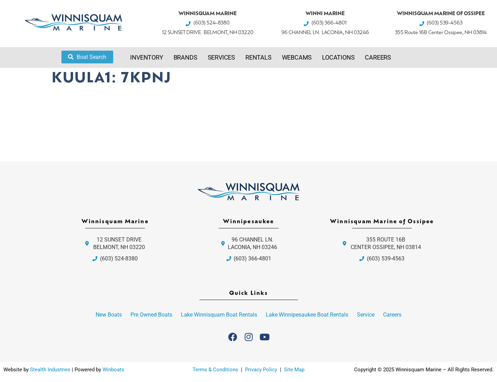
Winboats (113, 369)
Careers (378, 57)
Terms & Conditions (215, 369)
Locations (338, 57)
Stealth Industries (50, 369)
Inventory (146, 57)
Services (221, 57)
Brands (185, 57)
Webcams (297, 57)
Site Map (294, 369)
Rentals (258, 57)
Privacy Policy (262, 369)
